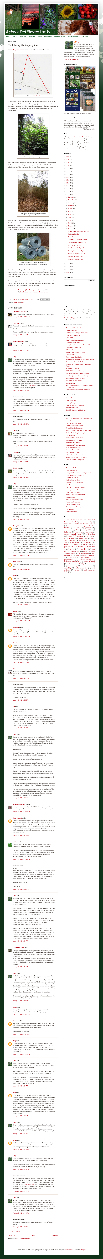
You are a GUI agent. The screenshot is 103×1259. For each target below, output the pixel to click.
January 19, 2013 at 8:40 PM (21, 728)
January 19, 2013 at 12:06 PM (21, 621)
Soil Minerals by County (73, 452)
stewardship (67, 568)
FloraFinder (69, 337)
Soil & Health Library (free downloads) (77, 373)
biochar (66, 534)
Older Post (55, 1235)
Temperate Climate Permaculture (75, 378)
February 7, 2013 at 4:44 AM (21, 1213)
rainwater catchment (71, 562)
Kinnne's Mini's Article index (74, 438)
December (71, 197)
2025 (68, 160)
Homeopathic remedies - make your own (77, 490)
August (70, 208)
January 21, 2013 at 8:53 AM (21, 1000)
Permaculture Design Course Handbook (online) (80, 359)
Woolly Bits (16, 526)
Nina (14, 575)
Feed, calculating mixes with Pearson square (78, 430)
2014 (68, 191)
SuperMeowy (77, 528)
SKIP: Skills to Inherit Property (75, 371)
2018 (68, 180)
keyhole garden (70, 553)
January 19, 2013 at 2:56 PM (21, 662)
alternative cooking (69, 530)
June (69, 214)
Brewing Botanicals (71, 470)
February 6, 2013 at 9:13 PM (21, 1191)
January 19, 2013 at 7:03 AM (21, 410)
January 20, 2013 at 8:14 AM (21, 835)
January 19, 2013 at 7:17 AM (21, 446)
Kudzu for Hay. (32, 385)
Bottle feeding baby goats (73, 423)
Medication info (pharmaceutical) (75, 445)
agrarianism (88, 528)
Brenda (15, 643)
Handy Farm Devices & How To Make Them (79, 345)
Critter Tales (67, 524)
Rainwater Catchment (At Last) (77, 253)
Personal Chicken (73, 237)
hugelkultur (92, 551)
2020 (68, 174)
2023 (68, 165)
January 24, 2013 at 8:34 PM (21, 1169)
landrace (77, 555)
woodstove (77, 570)
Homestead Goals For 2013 (76, 259)
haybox (85, 551)
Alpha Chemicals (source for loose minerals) (79, 418)
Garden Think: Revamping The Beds (78, 231)
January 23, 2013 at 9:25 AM (21, 1116)
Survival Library (71, 383)
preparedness (68, 560)
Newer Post (12, 1235)
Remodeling (32, 36)
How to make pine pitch (73, 492)
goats (19, 302)
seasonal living (89, 562)
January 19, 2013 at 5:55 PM (21, 700)
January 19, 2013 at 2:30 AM (21, 350)
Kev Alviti (16, 468)
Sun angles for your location (74, 380)
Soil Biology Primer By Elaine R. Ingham (78, 376)
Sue (14, 706)
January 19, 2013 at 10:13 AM (21, 569)
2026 (68, 157)
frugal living (91, 546)
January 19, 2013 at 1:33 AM (21, 335)
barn (77, 530)
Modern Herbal (70, 497)
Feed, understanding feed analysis (75, 433)
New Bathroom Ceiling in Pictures (78, 248)
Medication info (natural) (73, 442)
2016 (68, 186)
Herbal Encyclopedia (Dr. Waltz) (75, 487)
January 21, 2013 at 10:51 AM (21, 1014)
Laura (15, 1007)
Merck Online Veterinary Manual (75, 352)
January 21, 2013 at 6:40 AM (21, 967)
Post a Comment (15, 1231)
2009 (68, 272)
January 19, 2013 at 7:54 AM (21, 462)
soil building (91, 564)
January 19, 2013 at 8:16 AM (21, 477)
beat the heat (79, 532)
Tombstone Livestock (19, 311)
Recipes (40, 36)
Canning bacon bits (71, 400)
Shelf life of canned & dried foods (76, 410)
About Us (14, 36)
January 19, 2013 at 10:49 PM (21, 811)
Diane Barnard (17, 818)
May (69, 217)
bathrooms (67, 532)
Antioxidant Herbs (71, 468)
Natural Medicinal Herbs (73, 504)
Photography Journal (59, 36)
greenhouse (75, 551)
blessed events (76, 534)
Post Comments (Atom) (23, 1238)
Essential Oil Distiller (72, 477)
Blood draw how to (71, 421)
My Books (85, 36)
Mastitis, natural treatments (74, 440)
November (71, 200)
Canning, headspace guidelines (75, 405)
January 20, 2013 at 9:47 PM (21, 941)
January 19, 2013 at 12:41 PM (21, 636)
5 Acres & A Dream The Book (73, 520)
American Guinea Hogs (86, 522)
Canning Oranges (71, 403)
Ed (13, 669)
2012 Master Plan (37, 96)
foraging (80, 546)
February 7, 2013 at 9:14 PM (21, 1227)
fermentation (77, 544)
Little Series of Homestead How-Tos (84, 524)
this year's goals (18, 50)
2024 (68, 163)
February (71, 226)
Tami (14, 430)
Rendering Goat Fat (73, 234)
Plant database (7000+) (72, 368)
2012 (68, 263)
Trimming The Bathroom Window (77, 239)
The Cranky (16, 323)
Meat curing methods (72, 407)
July (69, 211)
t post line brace (29, 1184)
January (70, 229)
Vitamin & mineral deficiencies (75, 455)
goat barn (84, 549)
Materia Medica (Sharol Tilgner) (75, 494)
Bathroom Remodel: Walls (75, 256)
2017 (68, 183)
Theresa (15, 452)
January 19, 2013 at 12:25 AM (21, 317)
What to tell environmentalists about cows (78, 389)
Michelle (15, 842)
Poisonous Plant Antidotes (73, 450)
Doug (14, 1041)
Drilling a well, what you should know (77, 333)
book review (90, 534)
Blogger (83, 1250)
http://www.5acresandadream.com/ (37, 292)
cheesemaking (69, 538)
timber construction (81, 568)
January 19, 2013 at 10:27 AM (21, 605)
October (70, 203)
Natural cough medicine (73, 502)
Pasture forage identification (74, 357)
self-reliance (71, 564)
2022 (68, 168)
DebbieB (15, 611)
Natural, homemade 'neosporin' (75, 507)
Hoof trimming (70, 435)
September (71, 205)
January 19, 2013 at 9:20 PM (21, 798)
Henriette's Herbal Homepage (74, 482)
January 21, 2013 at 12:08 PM (21, 1054)
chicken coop (83, 538)
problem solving (85, 559)
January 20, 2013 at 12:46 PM (21, 859)
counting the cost (83, 540)
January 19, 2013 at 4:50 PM (21, 678)
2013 (68, 194)
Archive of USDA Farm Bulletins (75, 328)
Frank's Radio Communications (75, 340)
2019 (68, 177)
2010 (68, 269)
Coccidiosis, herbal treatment (74, 425)
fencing (15, 302)
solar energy (86, 566)
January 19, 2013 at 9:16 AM (21, 555)
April (69, 220)
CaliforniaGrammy (19, 341)
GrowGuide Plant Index (73, 342)
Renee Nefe (16, 561)
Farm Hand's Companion (73, 335)
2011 (68, 266)
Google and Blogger (70, 318)
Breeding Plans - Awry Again (76, 251)
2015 (68, 188)
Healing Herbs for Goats (73, 480)
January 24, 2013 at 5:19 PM (21, 1149)
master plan (72, 557)
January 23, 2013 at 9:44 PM (21, 1133)
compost (72, 540)
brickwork (80, 536)
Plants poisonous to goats (73, 447)
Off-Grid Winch (70, 354)
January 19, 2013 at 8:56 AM (21, 519)
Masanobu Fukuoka (73, 525)
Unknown (16, 627)
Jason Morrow (69, 1250)
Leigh (22, 292)
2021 (68, 171)
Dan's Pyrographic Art (74, 36)
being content (89, 532)
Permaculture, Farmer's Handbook (76, 362)
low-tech (84, 555)
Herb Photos (69, 485)
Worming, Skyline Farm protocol (75, 459)
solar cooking (72, 566)
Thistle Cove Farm (18, 947)
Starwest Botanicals (71, 511)
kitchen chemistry (84, 553)
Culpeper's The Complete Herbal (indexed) (78, 473)
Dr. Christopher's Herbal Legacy (75, 475)
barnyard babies (88, 530)
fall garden (87, 542)
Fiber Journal (48, 36)
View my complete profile (71, 59)
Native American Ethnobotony (75, 499)
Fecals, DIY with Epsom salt (74, 428)
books (70, 536)
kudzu (22, 302)
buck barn (89, 536)
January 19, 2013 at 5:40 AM (21, 390)
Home (7, 36)
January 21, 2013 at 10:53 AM (21, 1034)
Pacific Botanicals (71, 509)
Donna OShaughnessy (19, 804)
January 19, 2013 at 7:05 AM (21, 424)
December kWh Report (74, 245)
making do (92, 555)
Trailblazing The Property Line (28, 290)
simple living (80, 564)
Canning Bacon (70, 398)
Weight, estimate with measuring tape (77, 457)
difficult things (74, 542)
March (70, 223)
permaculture (85, 557)
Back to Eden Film (71, 330)
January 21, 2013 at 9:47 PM (21, 1086)
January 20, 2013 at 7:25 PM (21, 889)
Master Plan (23, 36)
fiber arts (85, 544)
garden (70, 549)
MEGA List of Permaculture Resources (77, 350)
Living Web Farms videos (73, 347)
